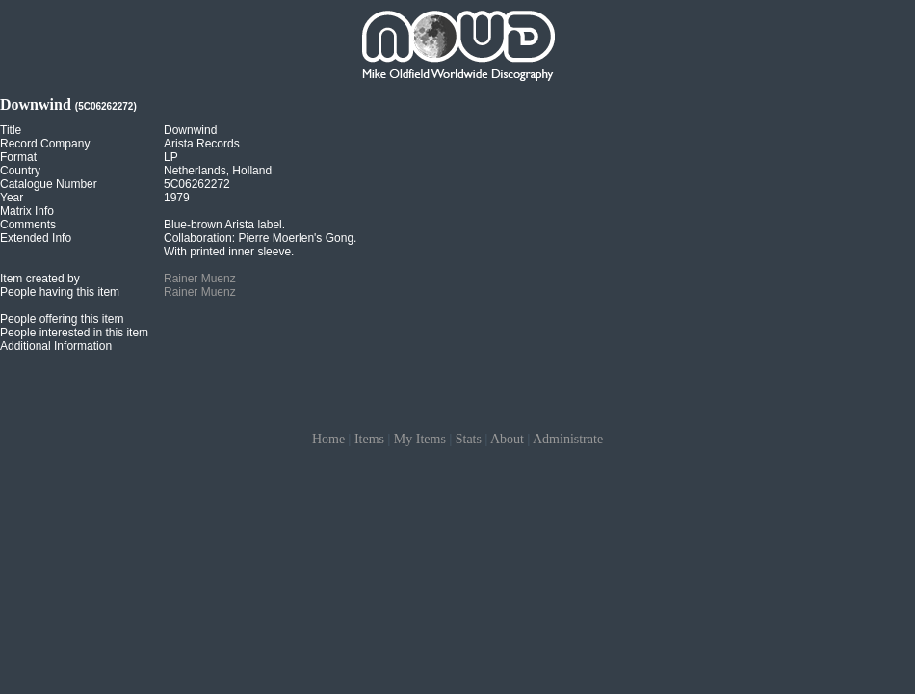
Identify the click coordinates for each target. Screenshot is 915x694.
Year (11, 197)
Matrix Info (27, 211)
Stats (469, 439)
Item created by (40, 278)
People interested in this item (74, 332)
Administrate (568, 439)
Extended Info (35, 238)
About (507, 439)
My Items (420, 439)
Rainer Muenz (200, 278)
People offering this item (62, 319)
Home (328, 439)
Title (10, 130)
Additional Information (56, 346)
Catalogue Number (48, 184)
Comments (28, 224)
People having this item (59, 292)
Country (20, 170)
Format (18, 157)
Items (369, 439)
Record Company (45, 143)
